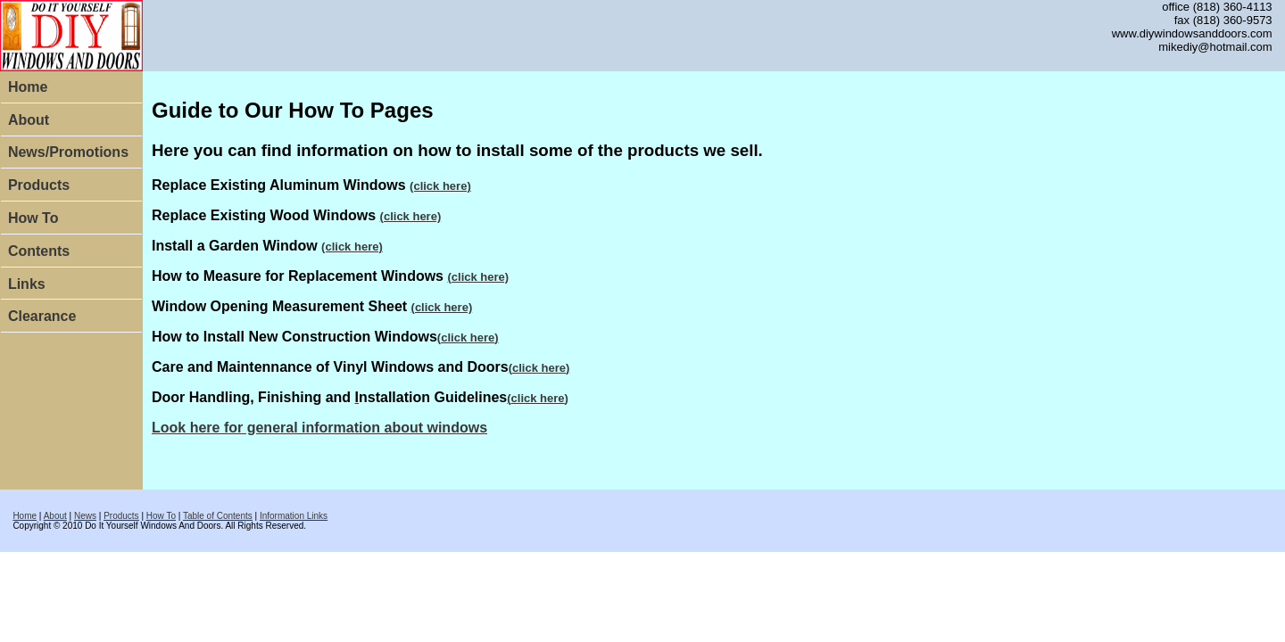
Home (27, 87)
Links (27, 284)
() (468, 337)
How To (33, 218)
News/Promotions (68, 152)
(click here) (440, 186)
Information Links (293, 516)
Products (39, 185)
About (28, 120)
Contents (39, 251)
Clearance (42, 316)
